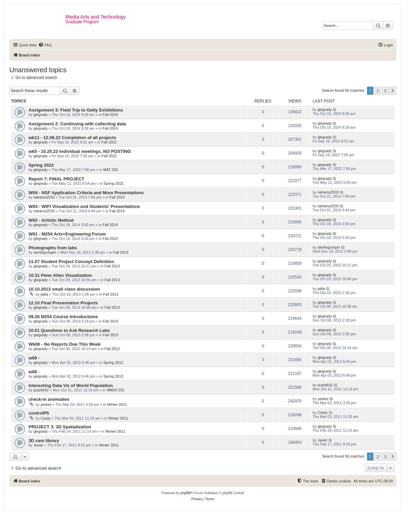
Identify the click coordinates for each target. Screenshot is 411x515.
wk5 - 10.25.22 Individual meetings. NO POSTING (80, 151)
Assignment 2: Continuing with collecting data (77, 123)
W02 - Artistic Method (51, 220)
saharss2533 (44, 197)
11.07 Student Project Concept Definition (71, 261)
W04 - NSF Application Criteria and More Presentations (86, 192)
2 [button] (377, 91)
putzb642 (41, 390)
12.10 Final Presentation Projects (63, 302)
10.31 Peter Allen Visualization (60, 275)
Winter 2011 (117, 404)
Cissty (46, 418)
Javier (38, 445)
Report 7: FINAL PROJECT (56, 178)
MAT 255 (110, 170)
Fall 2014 (117, 197)
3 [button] (385, 91)
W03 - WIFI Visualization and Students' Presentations (84, 206)
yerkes (46, 404)
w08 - (34, 371)
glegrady (41, 115)
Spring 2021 (114, 183)
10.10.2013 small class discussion (64, 289)
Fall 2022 (109, 142)
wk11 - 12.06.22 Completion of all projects (72, 137)
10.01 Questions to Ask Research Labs (69, 330)
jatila (44, 294)
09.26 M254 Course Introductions (63, 316)
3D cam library (44, 440)
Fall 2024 (110, 115)
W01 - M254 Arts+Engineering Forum (67, 234)
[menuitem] (45, 45)
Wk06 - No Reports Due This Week (64, 344)
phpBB (185, 493)
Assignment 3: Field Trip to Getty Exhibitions (76, 110)
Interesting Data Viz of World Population (71, 385)
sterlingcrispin (45, 252)
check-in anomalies (49, 399)
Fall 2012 (112, 349)
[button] (393, 91)
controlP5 (39, 413)
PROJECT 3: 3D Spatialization (60, 426)
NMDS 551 (115, 390)
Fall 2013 (120, 252)
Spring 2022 (41, 165)
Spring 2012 (113, 362)
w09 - (34, 357)
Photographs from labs (53, 247)
